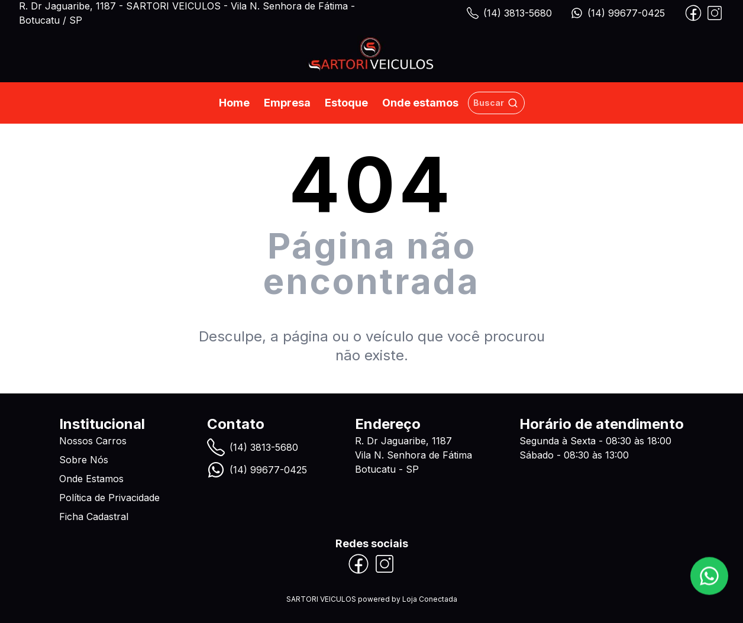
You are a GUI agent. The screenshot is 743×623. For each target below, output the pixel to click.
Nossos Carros (93, 441)
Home (234, 102)
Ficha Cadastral (93, 516)
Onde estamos (420, 102)
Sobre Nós (83, 460)
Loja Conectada (429, 599)
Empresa (287, 102)
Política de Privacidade (109, 497)
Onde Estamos (91, 479)
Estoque (346, 102)
